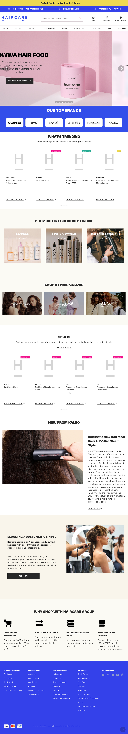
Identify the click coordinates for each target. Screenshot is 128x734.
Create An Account (61, 694)
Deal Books (82, 682)
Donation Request (36, 690)
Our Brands (8, 674)
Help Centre (58, 674)
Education (8, 678)
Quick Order (83, 674)
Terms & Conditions (60, 726)
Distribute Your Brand (13, 690)
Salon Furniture (10, 686)
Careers (31, 686)
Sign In (80, 702)
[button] (93, 18)
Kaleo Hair (82, 690)
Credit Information (74, 726)
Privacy (50, 726)
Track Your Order (60, 682)
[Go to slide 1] (63, 205)
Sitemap (81, 710)
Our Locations (34, 678)
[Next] (121, 68)
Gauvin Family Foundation (88, 698)
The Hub (81, 686)
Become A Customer (87, 706)
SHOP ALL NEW (64, 348)
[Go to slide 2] (64, 205)
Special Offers (84, 678)
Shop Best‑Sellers (72, 3)
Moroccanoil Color (85, 694)
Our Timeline (33, 682)
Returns (56, 690)
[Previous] (7, 68)
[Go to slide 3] (66, 205)
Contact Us (57, 678)
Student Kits (9, 682)
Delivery (56, 686)
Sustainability (33, 694)
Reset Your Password (62, 698)
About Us (32, 674)
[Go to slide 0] (61, 205)
